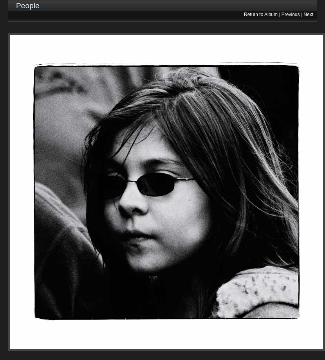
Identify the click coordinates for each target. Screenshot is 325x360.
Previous (291, 14)
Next (308, 14)
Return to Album (261, 14)
